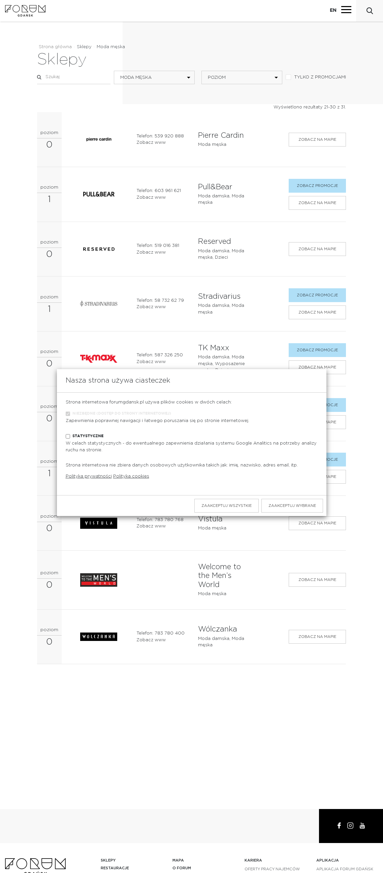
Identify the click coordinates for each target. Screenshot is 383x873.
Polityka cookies (131, 476)
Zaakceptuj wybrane (292, 506)
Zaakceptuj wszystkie (226, 506)
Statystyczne (87, 436)
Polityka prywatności (89, 476)
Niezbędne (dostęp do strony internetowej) (121, 413)
